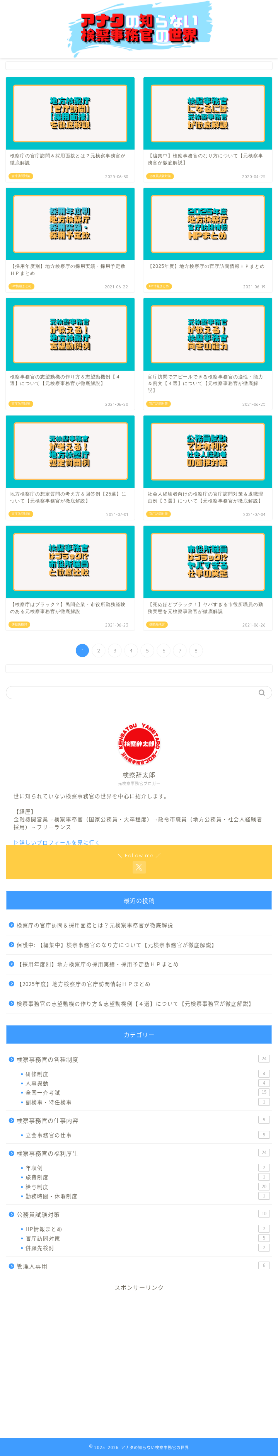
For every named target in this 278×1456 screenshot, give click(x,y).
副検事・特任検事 (148, 1102)
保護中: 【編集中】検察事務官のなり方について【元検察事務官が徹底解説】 (117, 945)
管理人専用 (143, 1266)
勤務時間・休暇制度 (148, 1196)
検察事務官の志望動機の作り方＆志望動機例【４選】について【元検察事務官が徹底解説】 (135, 1003)
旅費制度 (148, 1177)
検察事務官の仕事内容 (143, 1120)
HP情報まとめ (148, 1229)
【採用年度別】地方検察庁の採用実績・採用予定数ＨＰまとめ (98, 964)
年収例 (148, 1168)
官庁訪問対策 (148, 1238)
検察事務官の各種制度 (143, 1059)
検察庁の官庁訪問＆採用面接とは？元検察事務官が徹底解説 (95, 925)
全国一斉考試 (148, 1092)
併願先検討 (148, 1248)
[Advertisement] (139, 1364)
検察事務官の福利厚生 (143, 1153)
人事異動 (148, 1083)
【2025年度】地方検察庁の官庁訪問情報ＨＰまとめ (84, 984)
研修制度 (148, 1074)
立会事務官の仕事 (148, 1135)
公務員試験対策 (143, 1214)
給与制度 (148, 1186)
